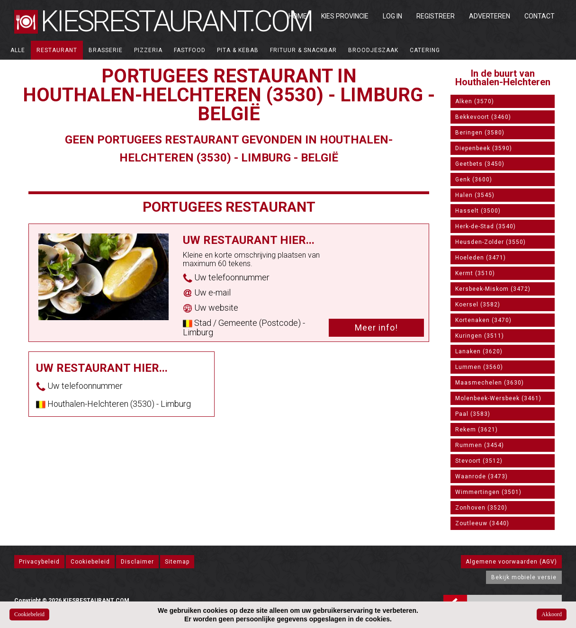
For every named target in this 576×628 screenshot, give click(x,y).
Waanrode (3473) (481, 476)
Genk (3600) (473, 179)
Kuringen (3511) (479, 335)
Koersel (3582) (477, 304)
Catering (425, 50)
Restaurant (56, 50)
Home (297, 16)
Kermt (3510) (475, 273)
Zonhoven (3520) (481, 507)
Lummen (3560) (479, 367)
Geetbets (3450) (479, 164)
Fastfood (190, 50)
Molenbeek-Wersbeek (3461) (498, 398)
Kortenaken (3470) (483, 320)
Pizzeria (148, 50)
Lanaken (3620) (479, 351)
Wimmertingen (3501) (488, 492)
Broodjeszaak (373, 50)
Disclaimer (137, 561)
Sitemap (177, 561)
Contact (539, 16)
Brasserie (106, 50)
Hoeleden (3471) (480, 257)
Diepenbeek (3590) (483, 148)
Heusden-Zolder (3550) (490, 242)
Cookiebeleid (90, 561)
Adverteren (489, 16)
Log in (392, 16)
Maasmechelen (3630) (489, 382)
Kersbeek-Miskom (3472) (493, 289)
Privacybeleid (39, 561)
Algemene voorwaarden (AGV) (511, 561)
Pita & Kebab (238, 50)
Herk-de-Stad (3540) (485, 226)
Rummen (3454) (479, 445)
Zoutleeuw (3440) (482, 523)
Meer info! (376, 327)
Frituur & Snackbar (303, 50)
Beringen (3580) (479, 132)
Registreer (435, 16)
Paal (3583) (472, 414)
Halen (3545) (475, 195)
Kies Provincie (345, 16)
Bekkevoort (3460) (483, 117)
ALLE (17, 50)
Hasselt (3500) (478, 210)
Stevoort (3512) (479, 461)
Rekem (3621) (476, 429)
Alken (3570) (474, 101)
